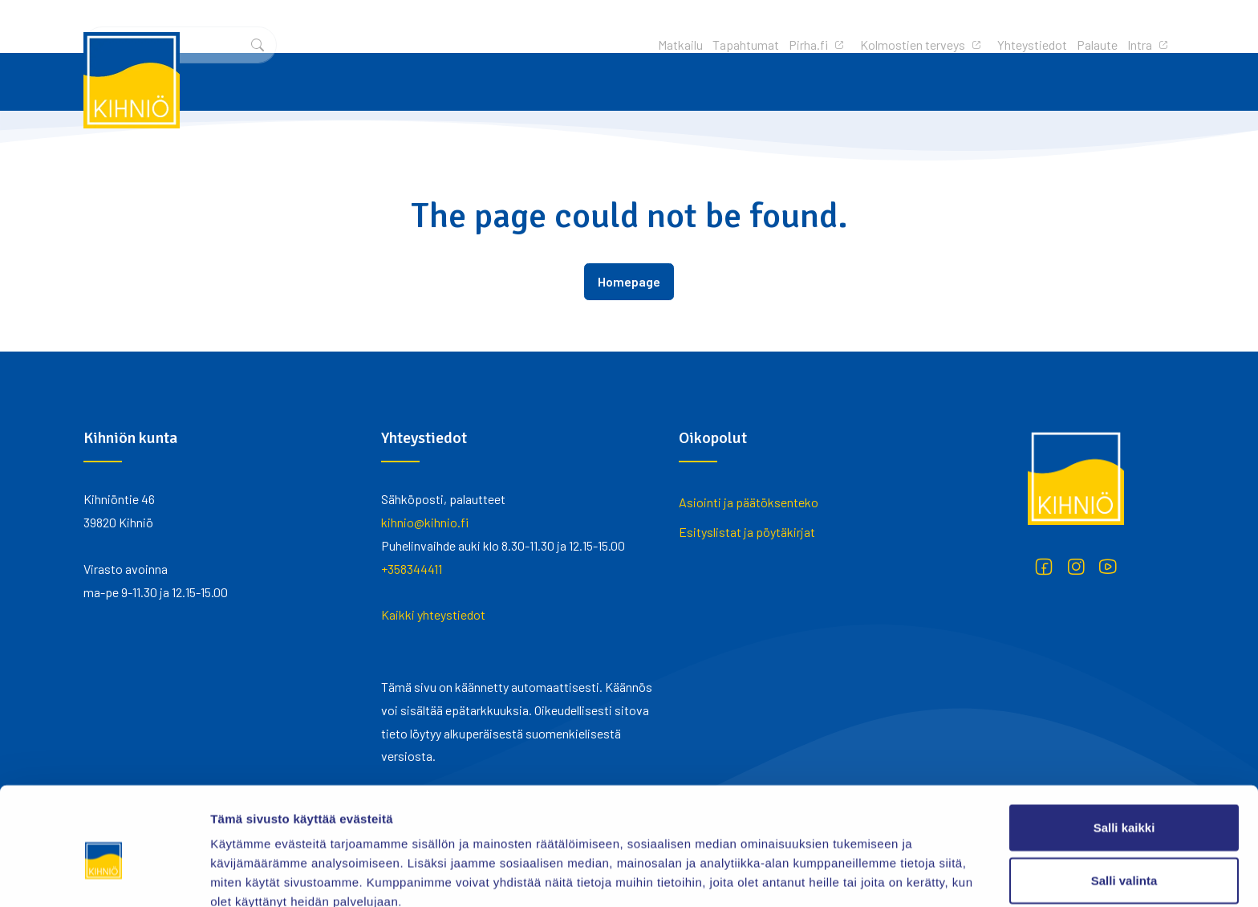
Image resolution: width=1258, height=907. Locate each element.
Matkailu (467, 26)
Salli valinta (1124, 802)
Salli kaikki (1124, 749)
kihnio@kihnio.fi (425, 522)
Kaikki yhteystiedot (433, 614)
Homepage (629, 281)
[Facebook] (1043, 566)
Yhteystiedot (819, 26)
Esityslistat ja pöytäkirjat (747, 531)
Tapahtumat (533, 26)
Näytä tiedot (858, 875)
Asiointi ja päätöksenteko (748, 502)
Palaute (884, 26)
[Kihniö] (131, 80)
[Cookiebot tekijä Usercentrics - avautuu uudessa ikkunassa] (104, 876)
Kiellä (1124, 854)
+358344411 (411, 568)
